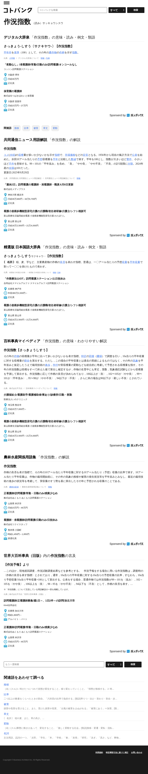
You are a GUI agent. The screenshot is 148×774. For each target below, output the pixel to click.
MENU (6, 3)
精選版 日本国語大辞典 (22, 247)
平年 (55, 159)
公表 (134, 155)
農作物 (53, 52)
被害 (36, 128)
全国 (11, 168)
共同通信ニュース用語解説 (25, 140)
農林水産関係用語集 (20, 457)
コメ (6, 155)
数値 (73, 159)
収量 (124, 262)
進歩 (47, 365)
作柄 (61, 52)
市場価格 (70, 155)
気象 (135, 360)
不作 (11, 163)
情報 (42, 58)
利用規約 (99, 752)
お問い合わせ (136, 752)
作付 (55, 365)
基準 (16, 52)
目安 (85, 155)
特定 (83, 356)
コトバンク (18, 10)
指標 (57, 155)
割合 (27, 360)
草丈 (45, 128)
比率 (26, 128)
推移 (16, 128)
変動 (55, 128)
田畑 (91, 356)
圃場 (99, 356)
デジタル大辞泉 (16, 37)
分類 (130, 163)
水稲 (12, 155)
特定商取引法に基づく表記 (117, 752)
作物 (16, 356)
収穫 (21, 155)
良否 (62, 262)
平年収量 (135, 262)
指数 (74, 52)
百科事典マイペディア (22, 341)
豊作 (129, 159)
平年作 (7, 52)
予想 (39, 159)
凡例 (48, 58)
